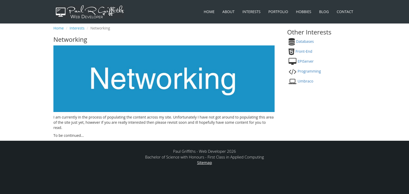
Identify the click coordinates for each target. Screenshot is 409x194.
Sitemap (204, 162)
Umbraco (304, 81)
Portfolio (278, 11)
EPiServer (305, 61)
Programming (308, 71)
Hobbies (303, 11)
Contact (345, 11)
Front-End (303, 51)
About (228, 11)
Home (209, 11)
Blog (324, 11)
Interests (251, 11)
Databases (304, 41)
